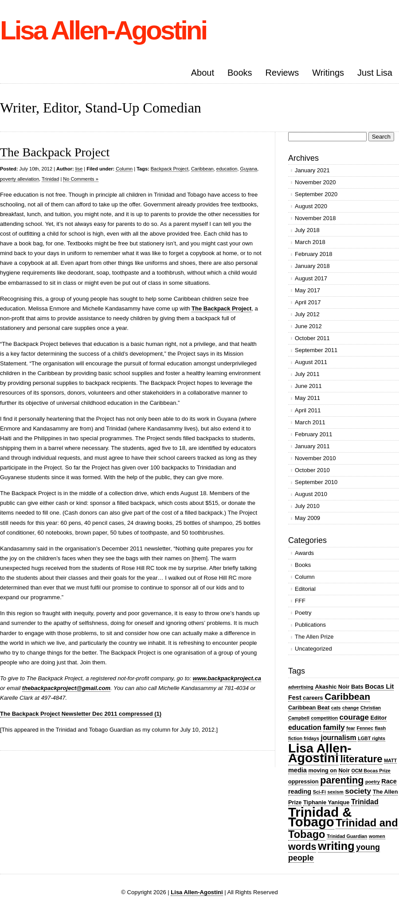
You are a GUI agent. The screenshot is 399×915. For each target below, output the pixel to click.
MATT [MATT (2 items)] (390, 760)
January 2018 (312, 266)
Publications (310, 624)
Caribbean (202, 168)
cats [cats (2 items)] (335, 707)
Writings (328, 73)
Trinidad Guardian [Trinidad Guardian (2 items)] (347, 836)
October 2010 (312, 470)
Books (239, 73)
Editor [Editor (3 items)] (379, 717)
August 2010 (311, 494)
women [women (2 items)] (377, 836)
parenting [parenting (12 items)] (342, 780)
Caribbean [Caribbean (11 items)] (347, 696)
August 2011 (311, 362)
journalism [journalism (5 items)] (338, 737)
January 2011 (312, 446)
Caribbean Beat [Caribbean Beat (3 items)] (308, 707)
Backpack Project (169, 168)
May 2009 (307, 518)
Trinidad (50, 179)
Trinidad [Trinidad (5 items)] (365, 802)
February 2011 (313, 434)
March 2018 (310, 242)
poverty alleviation (19, 179)
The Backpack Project (55, 152)
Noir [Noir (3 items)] (343, 770)
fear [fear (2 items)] (350, 728)
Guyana (249, 168)
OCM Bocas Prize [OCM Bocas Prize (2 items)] (371, 770)
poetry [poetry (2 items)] (372, 781)
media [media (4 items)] (297, 770)
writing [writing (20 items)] (336, 846)
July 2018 (307, 230)
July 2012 (307, 314)
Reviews (282, 73)
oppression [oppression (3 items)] (303, 781)
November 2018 (315, 218)
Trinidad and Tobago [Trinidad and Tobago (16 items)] (343, 828)
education (227, 168)
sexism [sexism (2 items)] (335, 792)
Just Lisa (374, 73)
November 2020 (315, 182)
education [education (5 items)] (304, 727)
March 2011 (310, 422)
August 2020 (311, 206)
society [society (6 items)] (358, 791)
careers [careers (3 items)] (313, 697)
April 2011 (308, 410)
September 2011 (316, 350)
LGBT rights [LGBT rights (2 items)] (371, 738)
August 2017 (311, 278)
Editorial (305, 588)
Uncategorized (313, 648)
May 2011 (307, 398)
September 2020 (316, 194)
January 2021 (312, 170)
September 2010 (316, 482)
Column (124, 168)
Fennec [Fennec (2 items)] (365, 728)
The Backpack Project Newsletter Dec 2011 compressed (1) (80, 713)
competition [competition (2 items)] (324, 718)
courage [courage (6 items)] (354, 717)
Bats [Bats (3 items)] (357, 686)
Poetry (303, 612)
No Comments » (80, 179)
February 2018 (313, 254)
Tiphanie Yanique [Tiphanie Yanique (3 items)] (326, 802)
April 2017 (308, 302)
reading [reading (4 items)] (299, 791)
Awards (304, 553)
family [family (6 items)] (333, 727)
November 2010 (315, 458)
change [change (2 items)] (350, 707)
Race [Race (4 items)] (389, 781)
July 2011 (307, 374)
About (202, 73)
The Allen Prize (314, 636)
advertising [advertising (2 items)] (300, 687)
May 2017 (307, 290)
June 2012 (308, 326)
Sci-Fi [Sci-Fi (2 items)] (319, 792)
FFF (300, 600)
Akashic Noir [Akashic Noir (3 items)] (332, 686)
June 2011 (308, 386)
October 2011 (312, 338)
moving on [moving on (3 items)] (322, 770)
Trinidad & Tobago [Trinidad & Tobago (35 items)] (320, 817)
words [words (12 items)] (302, 846)
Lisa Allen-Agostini (103, 30)
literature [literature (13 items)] (361, 758)
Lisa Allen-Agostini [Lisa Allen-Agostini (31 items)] (320, 753)
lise (79, 168)
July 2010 (307, 506)
